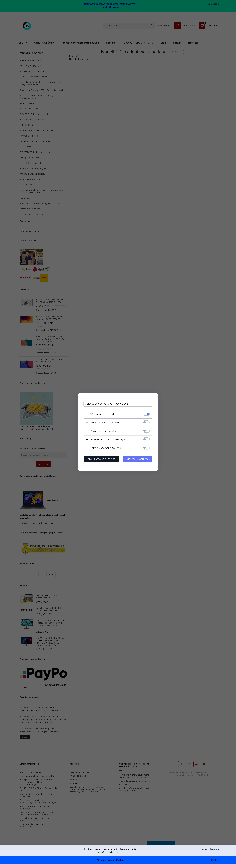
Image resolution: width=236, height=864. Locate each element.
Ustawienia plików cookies (105, 404)
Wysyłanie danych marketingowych (110, 439)
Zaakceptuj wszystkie (138, 458)
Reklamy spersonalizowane (105, 447)
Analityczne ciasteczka (103, 431)
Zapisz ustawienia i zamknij (101, 458)
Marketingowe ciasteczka (104, 422)
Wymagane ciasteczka (103, 414)
